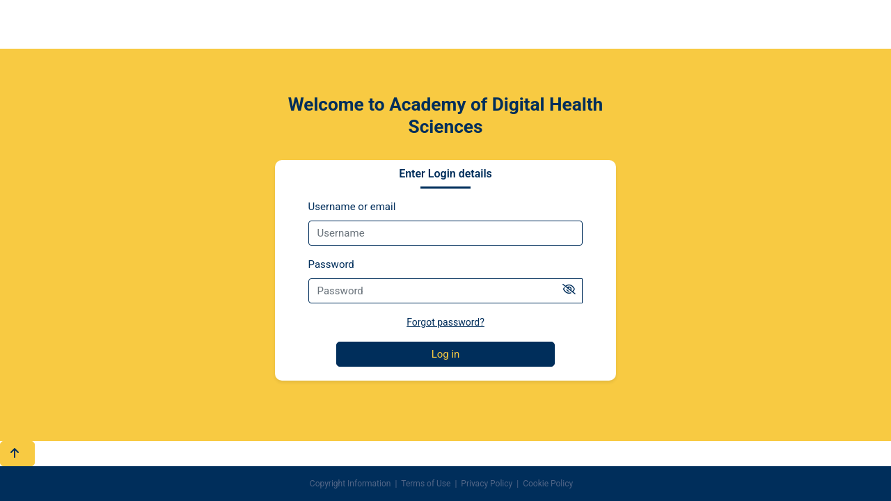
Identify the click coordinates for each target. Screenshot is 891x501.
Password (331, 264)
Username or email (352, 206)
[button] (17, 454)
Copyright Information (350, 483)
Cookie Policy (548, 483)
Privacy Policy (486, 483)
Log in (446, 354)
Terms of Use (425, 483)
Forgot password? (445, 322)
